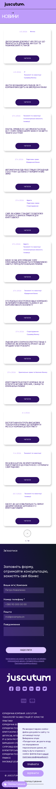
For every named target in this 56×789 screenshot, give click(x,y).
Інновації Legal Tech (13, 762)
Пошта (8, 612)
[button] (50, 4)
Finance (6, 758)
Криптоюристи (11, 732)
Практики (7, 721)
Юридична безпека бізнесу (17, 725)
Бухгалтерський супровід (16, 751)
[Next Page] (27, 533)
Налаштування (33, 781)
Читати (27, 58)
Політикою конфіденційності (26, 663)
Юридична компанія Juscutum (19, 714)
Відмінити (33, 773)
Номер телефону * (14, 599)
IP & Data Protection (14, 739)
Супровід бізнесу (12, 747)
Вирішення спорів (12, 743)
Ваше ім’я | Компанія (15, 585)
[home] (13, 4)
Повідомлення (12, 624)
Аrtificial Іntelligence (14, 736)
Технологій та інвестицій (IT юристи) (23, 717)
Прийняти (33, 764)
